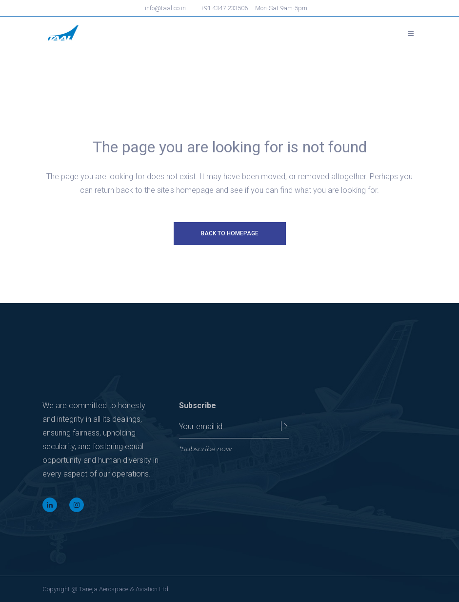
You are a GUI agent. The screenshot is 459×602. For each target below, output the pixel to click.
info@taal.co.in (165, 8)
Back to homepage (230, 233)
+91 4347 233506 (224, 8)
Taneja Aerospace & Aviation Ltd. (124, 589)
